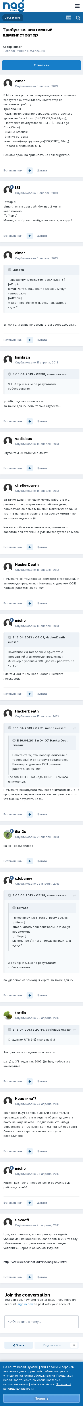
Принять (41, 1398)
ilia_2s (20, 831)
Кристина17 (26, 1098)
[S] (17, 187)
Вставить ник (13, 170)
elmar (17, 46)
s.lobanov (23, 878)
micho (20, 620)
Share (18, 1345)
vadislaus (23, 438)
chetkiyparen (27, 485)
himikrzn (22, 357)
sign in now (26, 1304)
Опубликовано (36, 86)
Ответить (41, 65)
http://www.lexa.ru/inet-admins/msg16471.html (35, 1262)
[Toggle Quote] (10, 269)
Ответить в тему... (24, 1321)
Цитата (42, 170)
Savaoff (22, 1220)
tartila (20, 1012)
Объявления (36, 51)
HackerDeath (27, 564)
